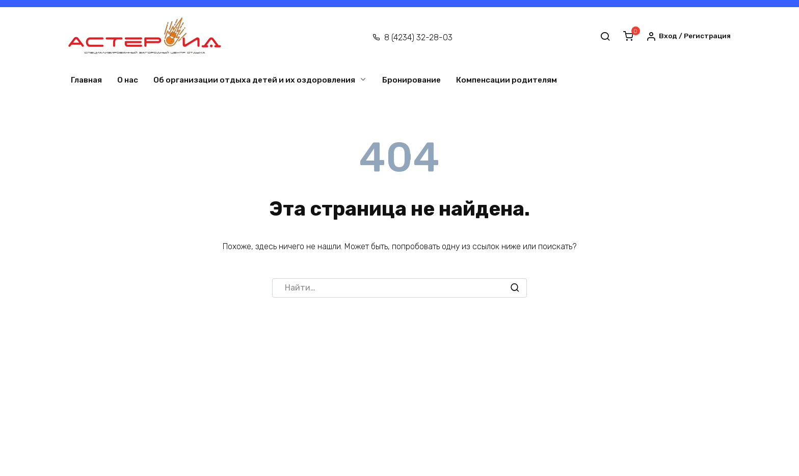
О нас (127, 80)
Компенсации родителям (506, 80)
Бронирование (411, 80)
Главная (86, 80)
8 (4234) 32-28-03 (418, 37)
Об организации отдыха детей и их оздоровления (254, 80)
